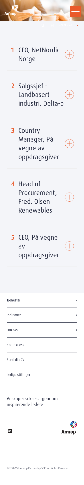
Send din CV (15, 359)
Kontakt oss (15, 344)
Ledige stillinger (18, 374)
